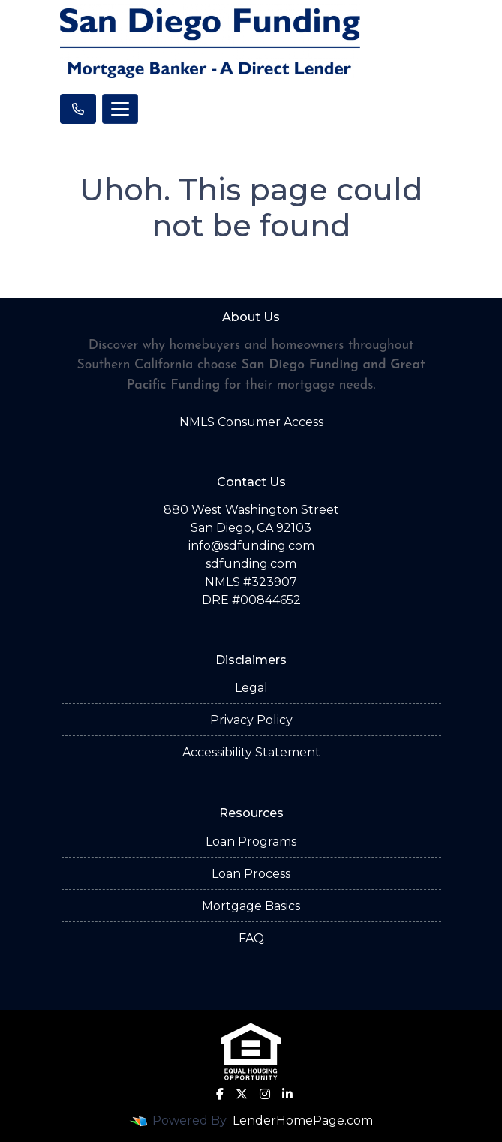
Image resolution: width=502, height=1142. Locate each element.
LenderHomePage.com (303, 1120)
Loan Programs (251, 841)
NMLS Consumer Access (251, 422)
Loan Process (251, 874)
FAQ (251, 938)
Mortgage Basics (251, 906)
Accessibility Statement (251, 752)
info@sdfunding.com (251, 546)
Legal (251, 688)
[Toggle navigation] (120, 109)
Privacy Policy (251, 720)
